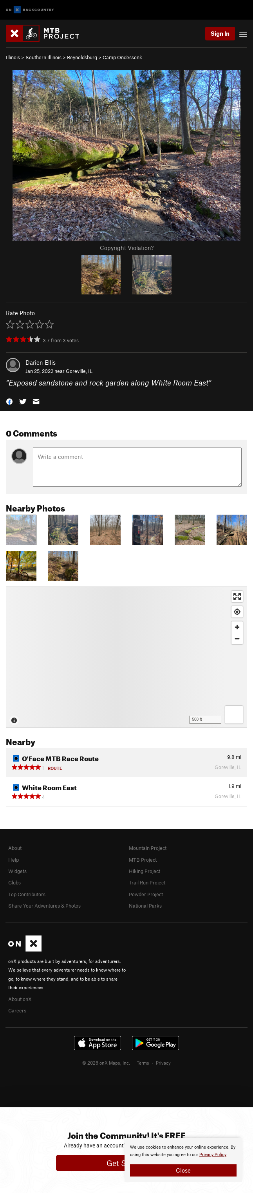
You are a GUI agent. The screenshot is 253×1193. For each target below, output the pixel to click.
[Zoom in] (237, 627)
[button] (9, 401)
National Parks (145, 906)
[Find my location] (237, 612)
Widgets (17, 871)
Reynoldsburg (82, 57)
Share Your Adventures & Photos (44, 906)
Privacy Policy (212, 1154)
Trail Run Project (147, 882)
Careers (17, 1010)
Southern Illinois (43, 57)
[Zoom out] (237, 638)
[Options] (234, 714)
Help (13, 860)
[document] (183, 1160)
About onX (20, 999)
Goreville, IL (79, 371)
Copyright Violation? (127, 247)
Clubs (14, 882)
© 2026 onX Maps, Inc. (106, 1062)
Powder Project (146, 894)
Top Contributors (26, 894)
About (15, 848)
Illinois (13, 57)
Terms (143, 1062)
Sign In (220, 33)
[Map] (126, 657)
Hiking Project (144, 871)
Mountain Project (147, 848)
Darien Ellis (40, 362)
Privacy (163, 1062)
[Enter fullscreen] (237, 596)
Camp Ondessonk (122, 57)
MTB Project (143, 860)
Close (183, 1170)
